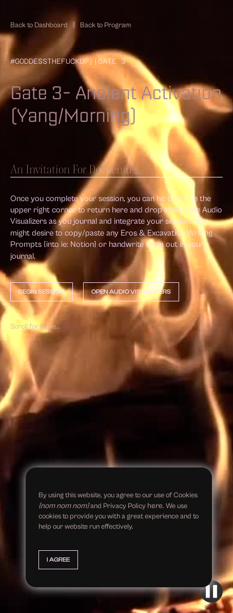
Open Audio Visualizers (131, 291)
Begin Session (41, 291)
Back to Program (105, 25)
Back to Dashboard (39, 25)
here (155, 505)
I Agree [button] (58, 559)
